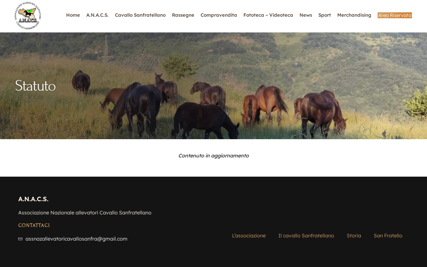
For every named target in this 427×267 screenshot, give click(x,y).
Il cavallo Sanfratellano (306, 222)
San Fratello (388, 222)
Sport (324, 15)
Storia (354, 222)
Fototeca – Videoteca (268, 15)
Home (73, 15)
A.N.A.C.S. (97, 15)
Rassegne (183, 15)
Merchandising (354, 15)
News (305, 15)
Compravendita (219, 15)
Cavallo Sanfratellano (140, 15)
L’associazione (249, 222)
